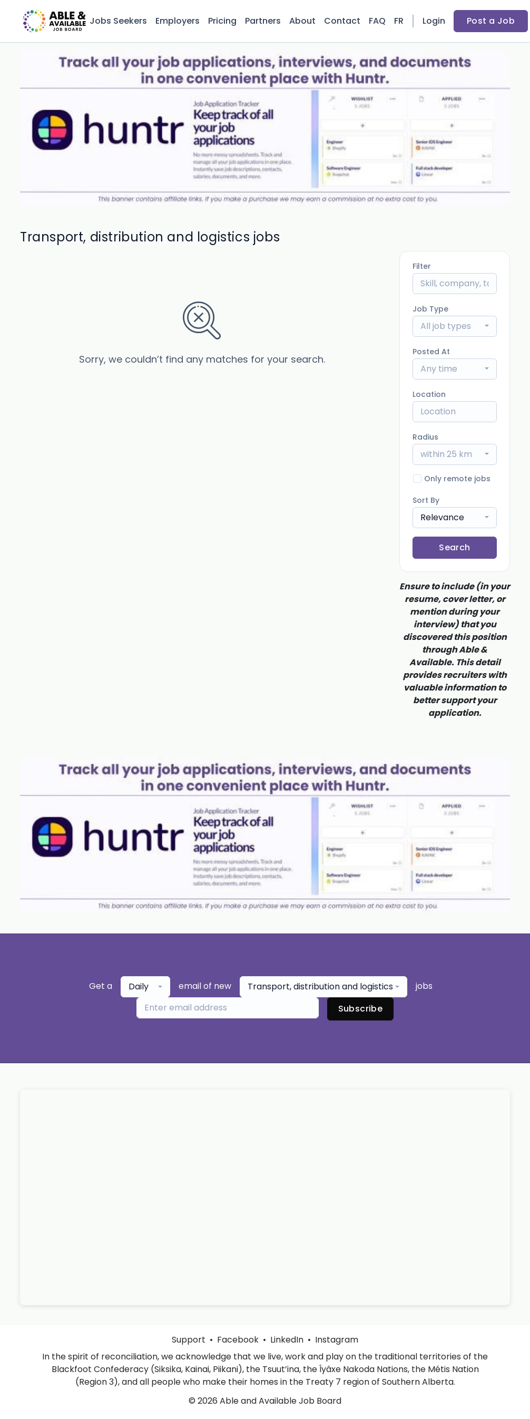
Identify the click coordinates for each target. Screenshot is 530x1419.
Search (454, 547)
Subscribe (360, 1009)
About (302, 21)
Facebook (238, 1340)
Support (188, 1340)
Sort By (426, 500)
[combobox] (455, 326)
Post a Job (491, 21)
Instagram (336, 1340)
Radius (425, 437)
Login (434, 21)
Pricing (222, 21)
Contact (342, 21)
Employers (177, 21)
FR (399, 21)
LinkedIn (286, 1340)
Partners (263, 21)
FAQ (377, 21)
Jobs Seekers (118, 21)
